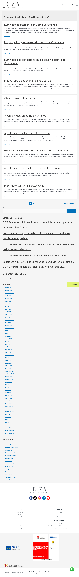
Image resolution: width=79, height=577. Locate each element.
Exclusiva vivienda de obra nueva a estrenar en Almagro (37, 150)
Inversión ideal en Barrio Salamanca (25, 115)
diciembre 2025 (9, 293)
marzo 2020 (8, 395)
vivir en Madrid (9, 479)
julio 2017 (8, 414)
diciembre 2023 (9, 320)
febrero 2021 (8, 365)
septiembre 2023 (9, 328)
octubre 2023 (9, 325)
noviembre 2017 (9, 409)
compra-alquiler (9, 444)
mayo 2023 (8, 333)
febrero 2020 (8, 398)
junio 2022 (8, 341)
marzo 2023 (8, 338)
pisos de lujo (8, 461)
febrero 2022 (8, 352)
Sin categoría (8, 474)
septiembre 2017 (9, 411)
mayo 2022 (8, 344)
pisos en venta (9, 466)
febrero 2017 (8, 425)
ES (67, 5)
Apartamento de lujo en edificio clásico (27, 133)
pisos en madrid (9, 463)
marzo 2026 (8, 290)
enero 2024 (8, 317)
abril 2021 (8, 360)
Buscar (5, 207)
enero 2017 (8, 427)
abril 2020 (8, 392)
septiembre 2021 (9, 355)
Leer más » (7, 36)
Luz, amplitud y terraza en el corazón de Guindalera (34, 42)
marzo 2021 (8, 363)
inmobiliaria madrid (10, 453)
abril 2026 (8, 287)
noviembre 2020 (9, 374)
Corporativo (8, 450)
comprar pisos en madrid (11, 447)
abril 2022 (8, 347)
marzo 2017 (8, 422)
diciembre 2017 (9, 406)
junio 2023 (8, 330)
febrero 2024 (8, 314)
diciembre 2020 (9, 371)
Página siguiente (69, 203)
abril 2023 (8, 336)
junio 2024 (8, 306)
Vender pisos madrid (10, 477)
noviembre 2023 (9, 322)
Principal (7, 469)
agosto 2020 (8, 382)
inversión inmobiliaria (10, 455)
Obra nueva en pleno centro (20, 98)
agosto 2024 (8, 301)
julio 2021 (8, 357)
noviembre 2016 (9, 433)
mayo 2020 (8, 390)
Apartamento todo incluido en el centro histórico (32, 168)
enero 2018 (8, 403)
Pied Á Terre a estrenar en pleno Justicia (27, 80)
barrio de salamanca (10, 442)
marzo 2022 (8, 349)
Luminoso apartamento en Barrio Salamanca (30, 24)
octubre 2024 (9, 298)
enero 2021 (8, 368)
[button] (77, 4)
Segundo (7, 471)
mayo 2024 (8, 309)
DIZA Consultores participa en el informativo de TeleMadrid (35, 255)
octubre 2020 (9, 376)
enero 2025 (8, 295)
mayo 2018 (8, 400)
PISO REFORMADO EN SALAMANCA (25, 185)
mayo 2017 (8, 419)
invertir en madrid (9, 458)
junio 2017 (8, 417)
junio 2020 (8, 387)
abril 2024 (8, 312)
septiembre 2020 (9, 379)
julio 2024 (8, 303)
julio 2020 (8, 384)
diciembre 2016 (9, 430)
